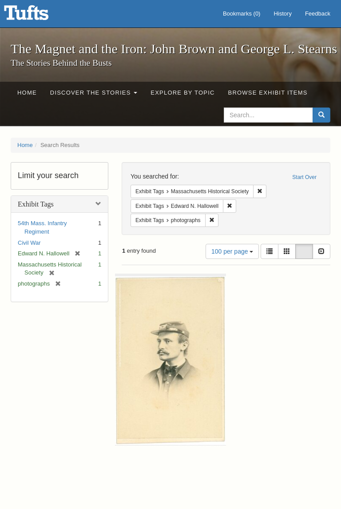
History (282, 13)
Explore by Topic (182, 92)
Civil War (29, 242)
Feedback (317, 13)
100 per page (232, 251)
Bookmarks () (242, 13)
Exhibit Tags (36, 204)
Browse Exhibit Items (268, 92)
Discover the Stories (94, 92)
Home (27, 92)
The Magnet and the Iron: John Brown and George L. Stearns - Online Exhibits (37, 15)
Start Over (304, 177)
